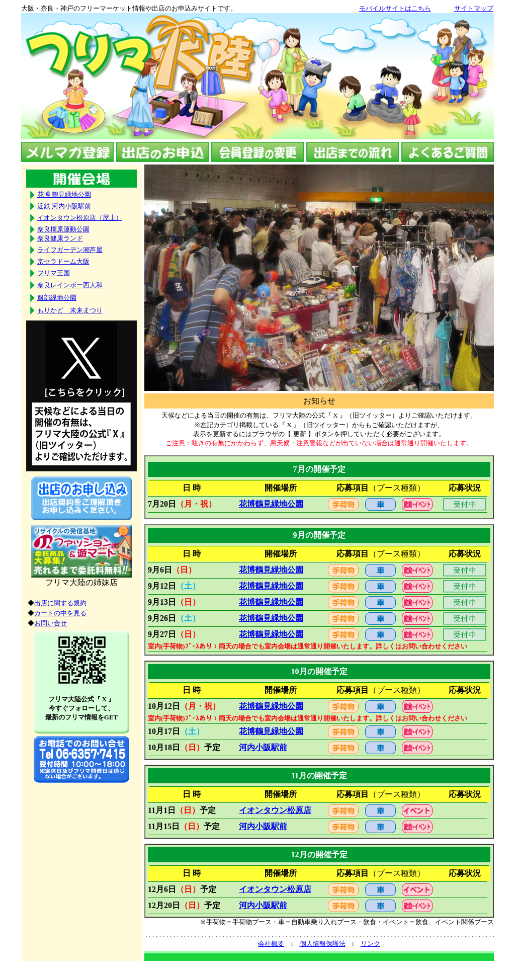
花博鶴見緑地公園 (271, 504)
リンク (370, 943)
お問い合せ (50, 623)
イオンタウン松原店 (275, 810)
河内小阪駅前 (263, 747)
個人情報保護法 (323, 943)
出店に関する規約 (60, 603)
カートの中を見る (60, 613)
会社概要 (271, 943)
